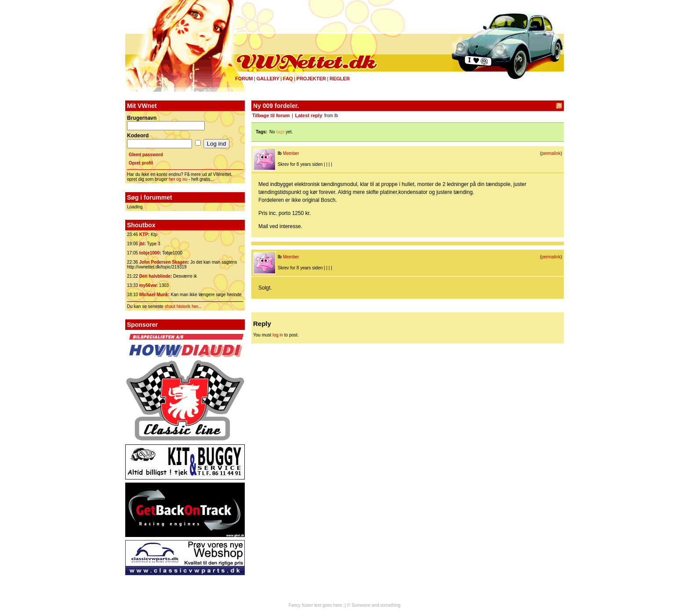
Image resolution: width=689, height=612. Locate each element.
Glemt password (146, 154)
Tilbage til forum (271, 115)
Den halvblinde (154, 276)
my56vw (147, 285)
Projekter (311, 78)
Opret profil (140, 163)
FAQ (288, 78)
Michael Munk (153, 294)
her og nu (178, 179)
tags (280, 131)
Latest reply (309, 115)
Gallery (267, 78)
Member (291, 153)
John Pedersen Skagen (163, 262)
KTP (143, 234)
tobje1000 (149, 253)
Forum (244, 78)
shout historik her (181, 306)
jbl (142, 243)
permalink (550, 153)
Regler (340, 78)
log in (277, 335)
